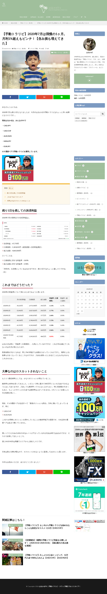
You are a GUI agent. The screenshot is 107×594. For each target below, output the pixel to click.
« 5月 (78, 314)
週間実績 (84, 118)
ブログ (75, 17)
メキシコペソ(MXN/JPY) (81, 120)
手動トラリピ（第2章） (86, 249)
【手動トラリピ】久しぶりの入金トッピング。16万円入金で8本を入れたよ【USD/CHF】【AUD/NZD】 (47, 556)
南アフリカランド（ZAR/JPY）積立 (90, 204)
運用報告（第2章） (84, 243)
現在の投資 (23, 17)
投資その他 (82, 182)
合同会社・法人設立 (37, 17)
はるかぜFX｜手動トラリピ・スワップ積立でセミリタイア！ (60, 586)
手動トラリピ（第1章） (27, 23)
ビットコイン (83, 199)
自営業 (48, 17)
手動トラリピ (92, 118)
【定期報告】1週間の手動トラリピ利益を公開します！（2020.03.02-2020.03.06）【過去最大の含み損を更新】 (46, 543)
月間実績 (77, 118)
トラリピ (32, 48)
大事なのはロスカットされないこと (17, 200)
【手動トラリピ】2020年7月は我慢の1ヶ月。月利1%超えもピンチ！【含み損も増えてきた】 (63, 23)
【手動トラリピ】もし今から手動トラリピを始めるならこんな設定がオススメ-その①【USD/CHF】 (47, 526)
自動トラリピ (83, 188)
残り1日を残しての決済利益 (14, 193)
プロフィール (83, 171)
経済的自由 (56, 17)
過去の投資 (66, 17)
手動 (36, 48)
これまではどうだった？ (13, 196)
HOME (6, 23)
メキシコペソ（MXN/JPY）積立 (89, 210)
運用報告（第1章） (84, 193)
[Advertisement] (36, 495)
